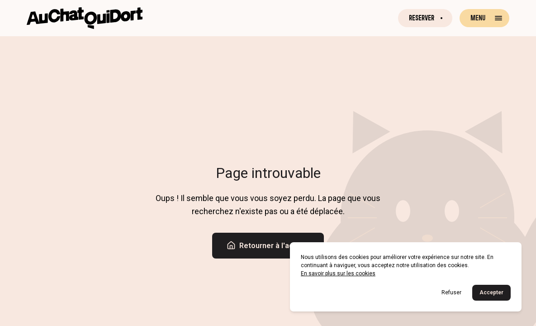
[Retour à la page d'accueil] (84, 18)
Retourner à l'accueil (268, 245)
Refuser (451, 292)
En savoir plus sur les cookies (338, 273)
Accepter (491, 292)
